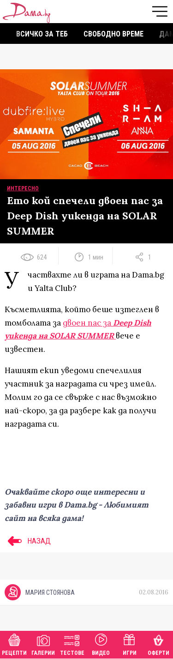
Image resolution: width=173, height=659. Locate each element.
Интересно (23, 188)
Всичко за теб (42, 34)
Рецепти (14, 643)
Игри (129, 643)
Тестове (72, 643)
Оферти (158, 643)
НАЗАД (28, 540)
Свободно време (113, 34)
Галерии (43, 643)
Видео (101, 643)
